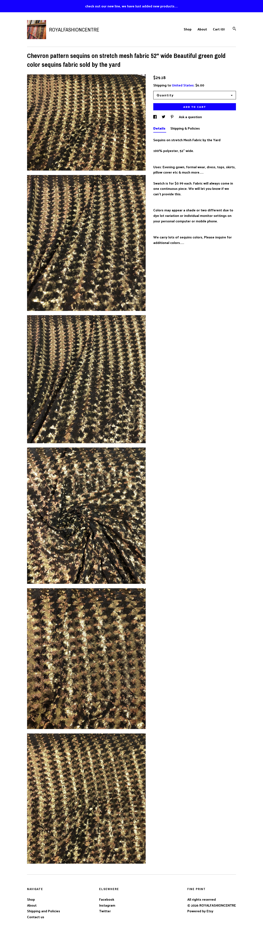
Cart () (219, 29)
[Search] (234, 29)
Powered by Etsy (200, 911)
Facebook (106, 899)
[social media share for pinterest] (172, 117)
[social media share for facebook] (155, 117)
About (202, 29)
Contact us (35, 917)
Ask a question (190, 117)
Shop (188, 29)
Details (159, 128)
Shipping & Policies (185, 128)
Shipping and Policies (43, 911)
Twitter (105, 911)
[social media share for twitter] (164, 117)
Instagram (107, 905)
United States (183, 85)
